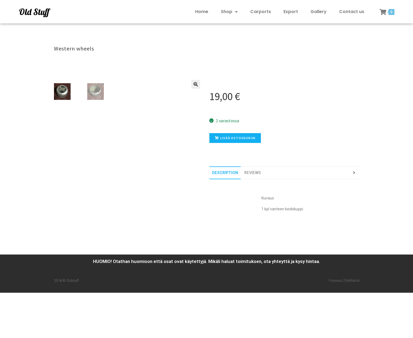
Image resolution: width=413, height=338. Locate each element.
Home (201, 11)
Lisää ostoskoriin (235, 138)
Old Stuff (34, 11)
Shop (229, 12)
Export (291, 11)
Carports (260, 11)
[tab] (225, 173)
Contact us (351, 11)
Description (225, 173)
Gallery (318, 11)
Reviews (252, 173)
